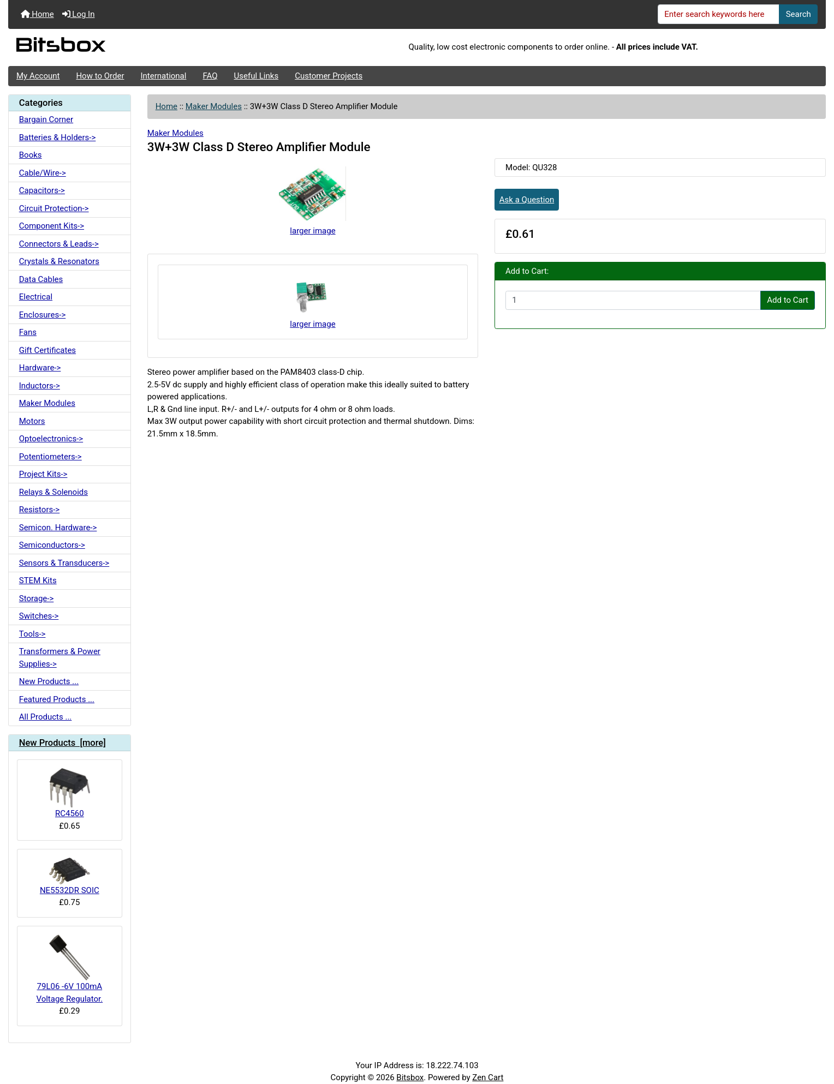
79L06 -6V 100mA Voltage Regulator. (69, 969)
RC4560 (69, 793)
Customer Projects (328, 76)
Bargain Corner (46, 119)
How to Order (100, 76)
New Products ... (49, 681)
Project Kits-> (43, 474)
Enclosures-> (42, 315)
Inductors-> (39, 386)
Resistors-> (39, 509)
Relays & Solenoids (53, 492)
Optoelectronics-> (51, 439)
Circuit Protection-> (54, 208)
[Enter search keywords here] (719, 14)
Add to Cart (787, 300)
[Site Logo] (144, 47)
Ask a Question (526, 200)
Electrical (35, 297)
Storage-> (36, 598)
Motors (32, 421)
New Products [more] (62, 743)
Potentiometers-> (50, 457)
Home (37, 14)
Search (798, 14)
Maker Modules (214, 106)
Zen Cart (487, 1077)
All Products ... (45, 717)
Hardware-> (40, 368)
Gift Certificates (47, 350)
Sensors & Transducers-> (64, 563)
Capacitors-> (42, 190)
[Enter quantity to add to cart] (633, 300)
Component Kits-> (51, 226)
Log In (78, 14)
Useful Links (256, 76)
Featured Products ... (56, 699)
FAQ (209, 76)
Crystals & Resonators (59, 261)
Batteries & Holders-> (57, 137)
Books (30, 155)
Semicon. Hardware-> (58, 527)
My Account (37, 76)
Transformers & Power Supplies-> (59, 657)
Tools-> (32, 634)
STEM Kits (38, 580)
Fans (28, 332)
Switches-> (39, 616)
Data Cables (41, 279)
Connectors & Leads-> (59, 244)
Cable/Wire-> (42, 173)
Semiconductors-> (52, 545)
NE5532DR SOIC (69, 876)
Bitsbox (410, 1077)
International (163, 76)
